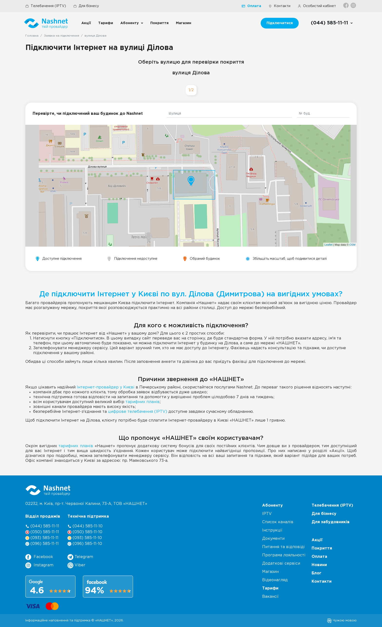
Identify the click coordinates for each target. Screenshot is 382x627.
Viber (76, 565)
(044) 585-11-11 (42, 526)
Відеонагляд (275, 580)
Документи (273, 538)
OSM (352, 244)
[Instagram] (354, 5)
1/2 (191, 90)
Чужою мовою (342, 620)
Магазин (183, 23)
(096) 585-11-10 (84, 544)
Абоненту (129, 23)
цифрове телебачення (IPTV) (137, 412)
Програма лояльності (284, 555)
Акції (86, 23)
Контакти (279, 6)
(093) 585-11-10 (84, 538)
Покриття (159, 23)
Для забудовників (331, 522)
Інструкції (272, 530)
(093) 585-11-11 (41, 538)
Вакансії (270, 596)
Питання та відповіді (283, 547)
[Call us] (332, 23)
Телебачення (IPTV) (45, 6)
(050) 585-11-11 (42, 532)
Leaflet (329, 244)
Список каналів (277, 522)
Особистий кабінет (317, 6)
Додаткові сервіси (281, 563)
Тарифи (105, 23)
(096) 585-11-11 (42, 544)
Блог (316, 573)
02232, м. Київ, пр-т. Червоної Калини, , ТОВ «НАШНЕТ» (86, 504)
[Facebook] (346, 5)
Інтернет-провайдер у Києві (105, 387)
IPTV (267, 514)
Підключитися (280, 23)
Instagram (39, 565)
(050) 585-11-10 (84, 532)
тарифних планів (142, 402)
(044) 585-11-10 (85, 526)
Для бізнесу (86, 6)
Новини (319, 565)
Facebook (39, 557)
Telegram (80, 557)
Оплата (251, 6)
